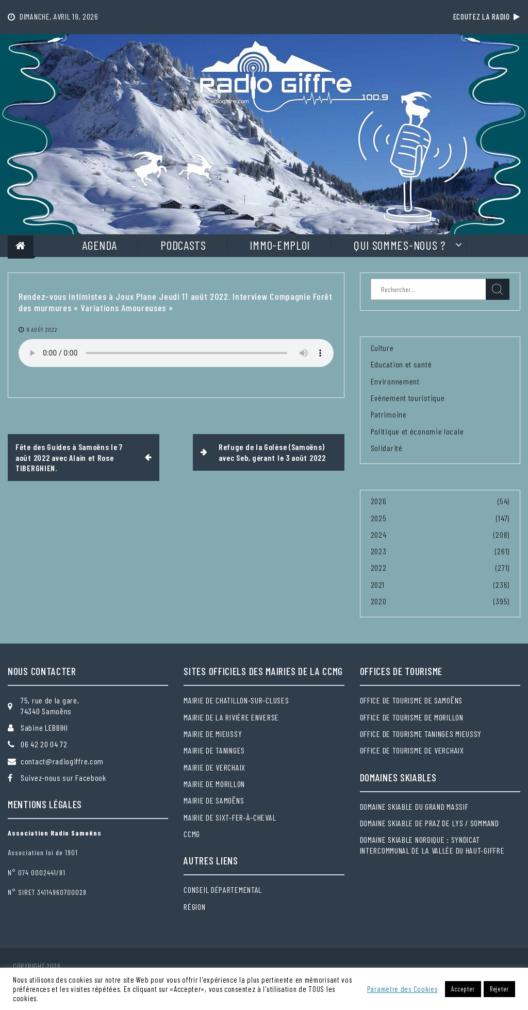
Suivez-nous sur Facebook (63, 777)
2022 (379, 567)
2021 (378, 584)
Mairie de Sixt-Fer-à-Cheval (230, 817)
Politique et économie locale (417, 431)
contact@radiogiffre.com (62, 761)
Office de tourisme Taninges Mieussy (421, 734)
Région (194, 906)
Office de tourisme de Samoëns (411, 700)
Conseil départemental (223, 889)
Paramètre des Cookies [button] (402, 988)
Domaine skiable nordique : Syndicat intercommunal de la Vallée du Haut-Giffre (432, 845)
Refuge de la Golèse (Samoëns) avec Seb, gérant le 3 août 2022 (272, 452)
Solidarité (387, 448)
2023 (379, 551)
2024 (379, 534)
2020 (379, 601)
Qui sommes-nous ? (400, 244)
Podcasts (183, 244)
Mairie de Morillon (214, 784)
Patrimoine (389, 414)
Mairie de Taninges (214, 750)
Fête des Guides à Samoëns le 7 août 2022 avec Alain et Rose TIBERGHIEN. (69, 457)
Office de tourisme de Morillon (412, 717)
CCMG (192, 834)
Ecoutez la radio (486, 16)
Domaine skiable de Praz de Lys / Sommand (429, 823)
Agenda (99, 244)
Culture (382, 347)
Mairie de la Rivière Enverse (231, 717)
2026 (379, 501)
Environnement (395, 381)
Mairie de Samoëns (214, 800)
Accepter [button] (463, 989)
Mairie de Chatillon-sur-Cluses (236, 700)
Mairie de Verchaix (214, 767)
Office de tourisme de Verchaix (412, 750)
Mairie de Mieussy (213, 734)
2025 (379, 518)
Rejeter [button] (499, 989)
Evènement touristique (408, 398)
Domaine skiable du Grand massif (414, 806)
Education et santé (401, 364)
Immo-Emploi (280, 244)
